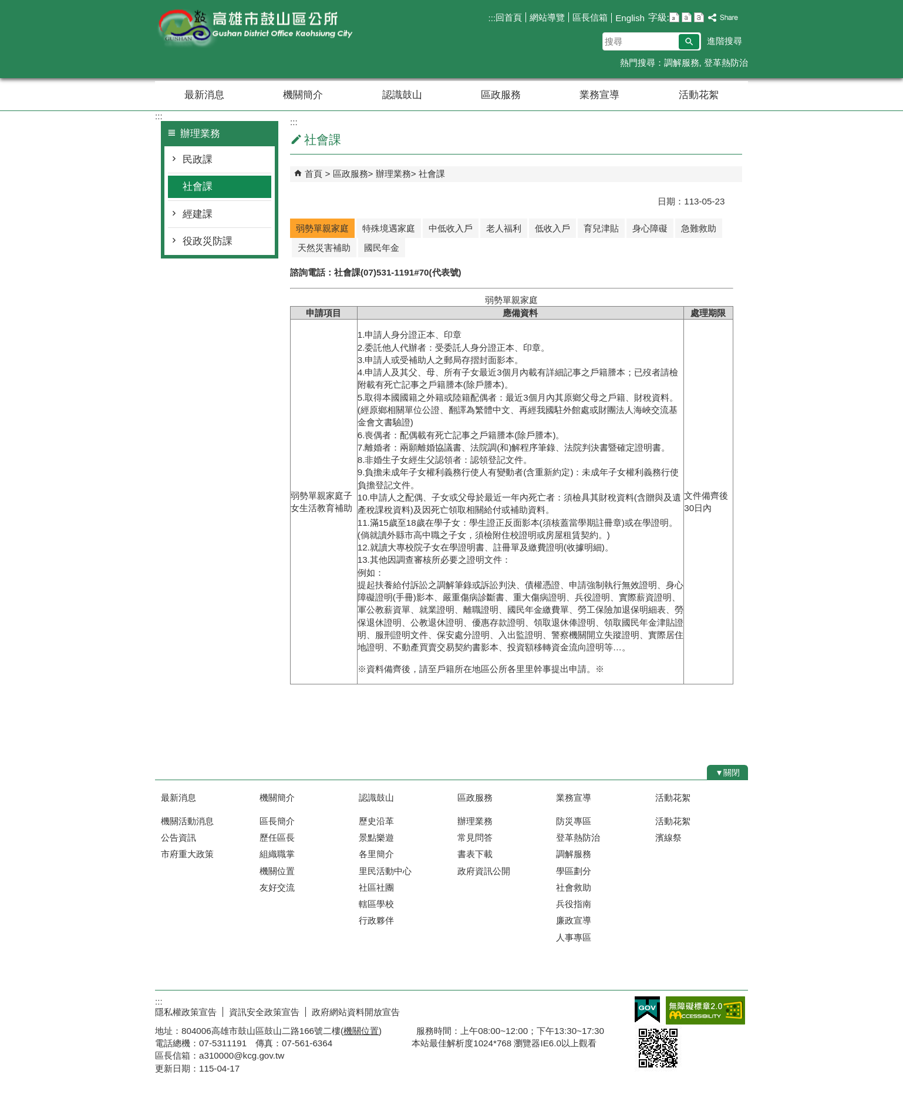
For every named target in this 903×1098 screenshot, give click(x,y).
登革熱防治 (726, 63)
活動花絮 (699, 94)
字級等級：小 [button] (674, 17)
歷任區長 (277, 837)
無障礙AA (705, 1010)
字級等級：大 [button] (699, 17)
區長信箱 (590, 17)
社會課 (198, 186)
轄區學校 (376, 904)
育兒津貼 (601, 228)
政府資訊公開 (483, 871)
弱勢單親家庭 (322, 228)
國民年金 (381, 248)
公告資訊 (178, 837)
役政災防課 (208, 241)
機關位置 (277, 871)
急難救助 (698, 228)
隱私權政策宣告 (186, 1012)
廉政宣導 (573, 920)
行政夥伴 (376, 920)
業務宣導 (599, 94)
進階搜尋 (724, 41)
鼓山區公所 (254, 28)
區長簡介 (277, 821)
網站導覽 (547, 17)
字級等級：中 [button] (686, 17)
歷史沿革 (376, 821)
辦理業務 (393, 174)
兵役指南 (573, 904)
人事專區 (573, 937)
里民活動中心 (385, 871)
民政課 (198, 159)
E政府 (647, 1009)
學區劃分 (573, 871)
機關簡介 (303, 94)
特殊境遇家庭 (388, 228)
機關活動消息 (187, 821)
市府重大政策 (187, 854)
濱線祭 (668, 837)
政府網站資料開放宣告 (356, 1012)
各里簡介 (376, 854)
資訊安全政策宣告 (264, 1012)
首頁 (313, 174)
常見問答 (475, 837)
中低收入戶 (451, 228)
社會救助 (573, 887)
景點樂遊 (376, 837)
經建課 (198, 214)
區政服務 (501, 94)
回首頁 (509, 17)
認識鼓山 (402, 94)
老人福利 (503, 228)
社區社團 (376, 887)
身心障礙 (650, 228)
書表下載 (475, 854)
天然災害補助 (324, 248)
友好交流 (277, 887)
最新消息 (204, 94)
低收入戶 (552, 228)
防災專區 (573, 821)
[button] (689, 41)
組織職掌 (277, 854)
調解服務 (681, 63)
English (630, 18)
